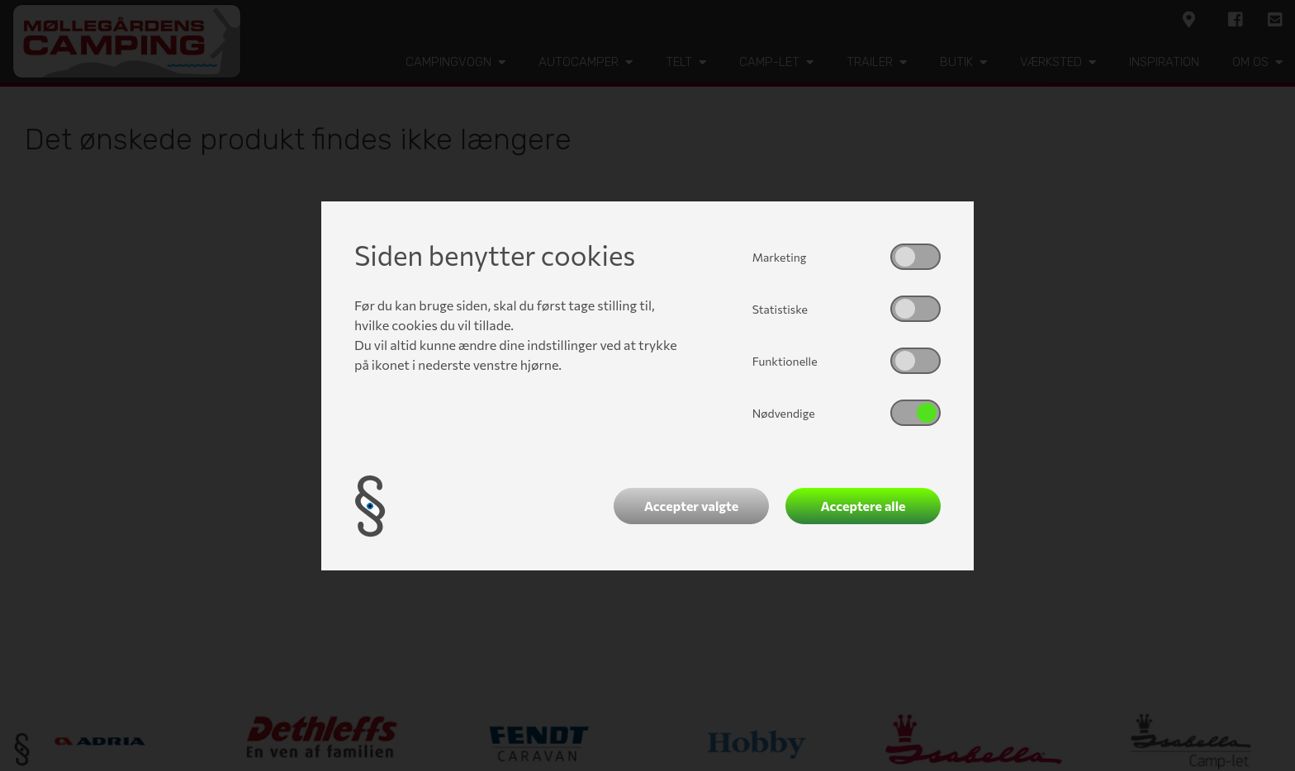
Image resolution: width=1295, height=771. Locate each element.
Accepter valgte (691, 505)
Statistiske (780, 309)
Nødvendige (783, 413)
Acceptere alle (863, 505)
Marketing (779, 257)
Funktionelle (785, 361)
